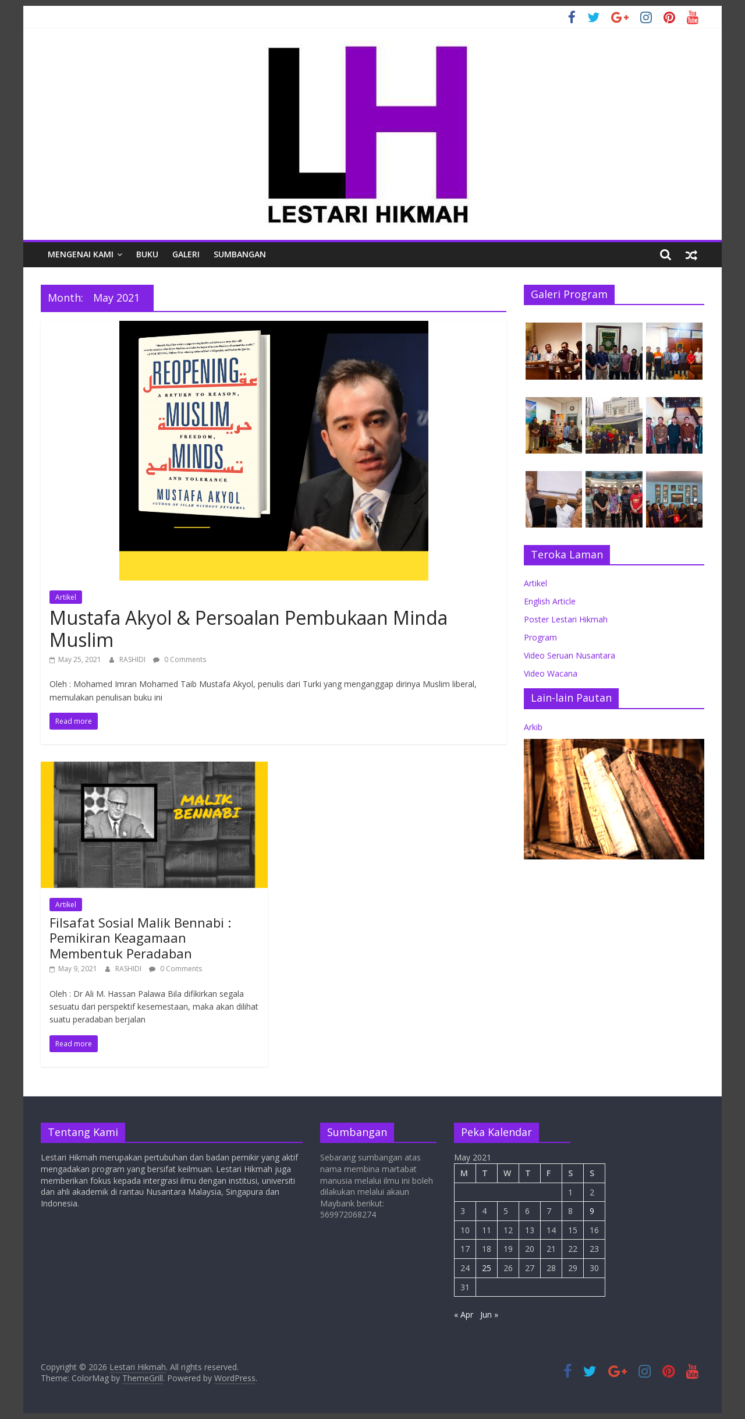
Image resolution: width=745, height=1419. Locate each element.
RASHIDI (133, 659)
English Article (550, 601)
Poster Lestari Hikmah (566, 619)
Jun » (489, 1314)
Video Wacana (550, 673)
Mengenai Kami (80, 254)
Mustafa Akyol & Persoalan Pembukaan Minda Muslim (248, 628)
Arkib (533, 726)
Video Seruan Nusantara (569, 655)
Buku (147, 254)
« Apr (463, 1314)
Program (540, 637)
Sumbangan (240, 254)
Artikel (65, 597)
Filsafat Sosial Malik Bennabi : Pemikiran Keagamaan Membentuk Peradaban (140, 938)
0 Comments (179, 659)
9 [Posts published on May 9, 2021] (592, 1210)
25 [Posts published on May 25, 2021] (486, 1267)
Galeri (186, 254)
